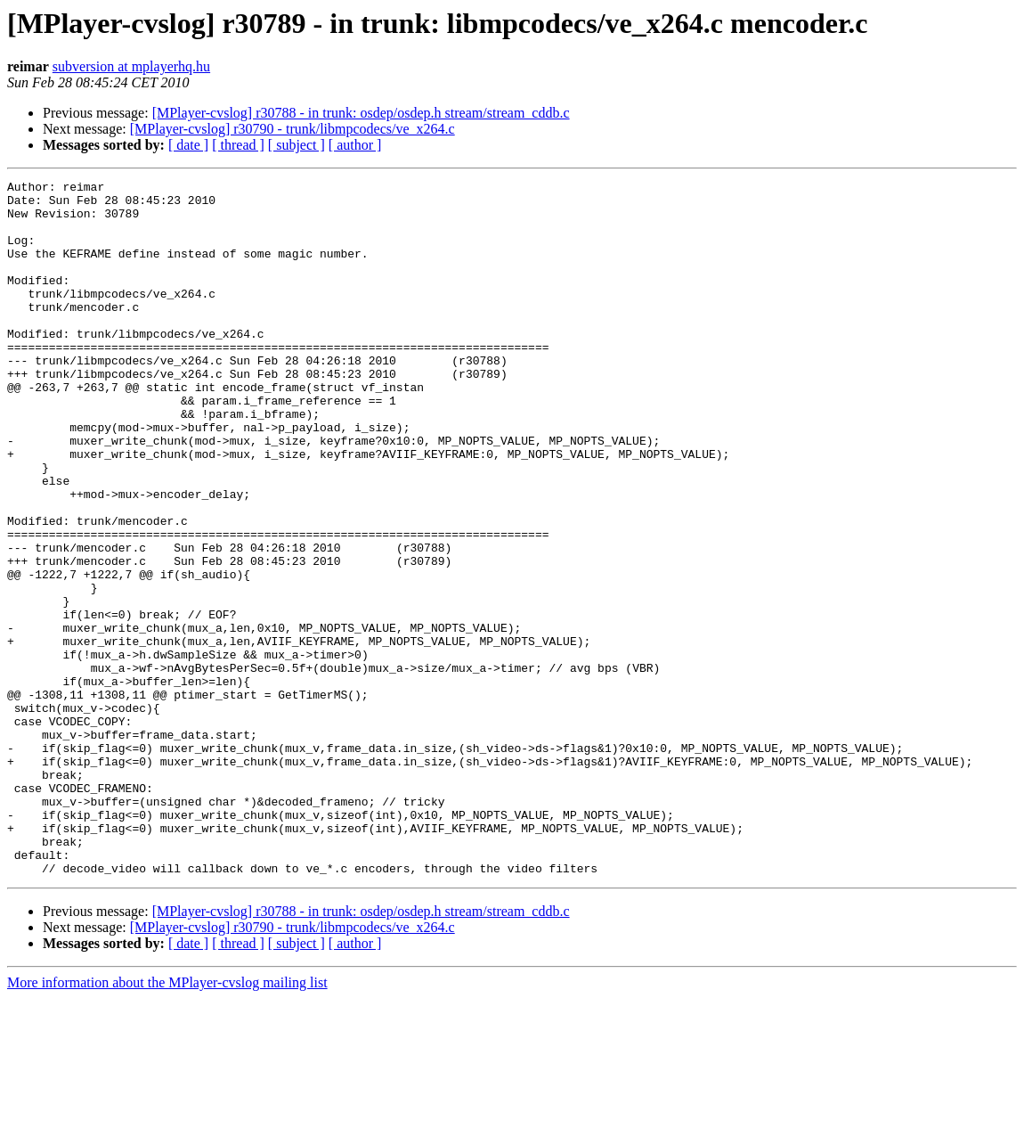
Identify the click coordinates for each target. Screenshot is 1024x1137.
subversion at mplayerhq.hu (131, 66)
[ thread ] (238, 144)
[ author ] (355, 144)
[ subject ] (296, 144)
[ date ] (188, 144)
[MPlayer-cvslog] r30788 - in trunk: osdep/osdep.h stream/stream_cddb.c (361, 112)
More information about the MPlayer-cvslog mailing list (167, 1121)
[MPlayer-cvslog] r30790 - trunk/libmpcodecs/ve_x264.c (292, 128)
